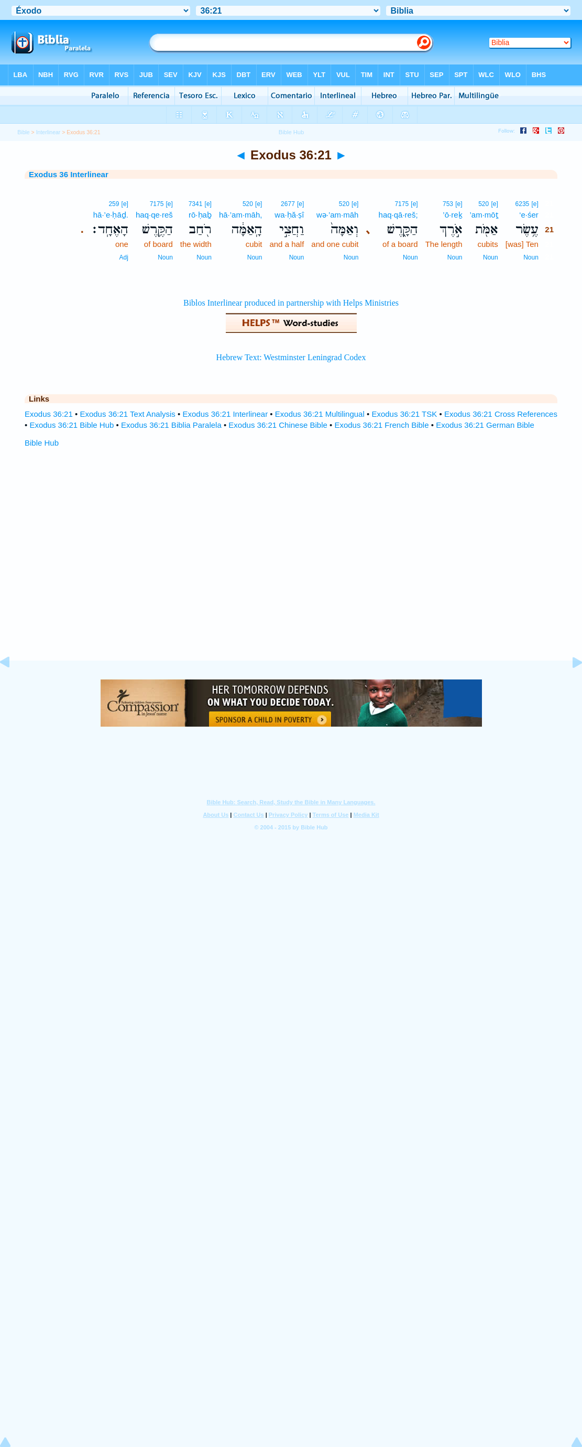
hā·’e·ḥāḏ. (110, 214)
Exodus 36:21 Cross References (500, 413)
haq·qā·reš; (398, 214)
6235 (522, 204)
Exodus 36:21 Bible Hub (71, 424)
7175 (401, 204)
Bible (23, 132)
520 (483, 204)
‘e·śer (529, 214)
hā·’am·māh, (240, 214)
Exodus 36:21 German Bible (485, 424)
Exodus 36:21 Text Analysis (127, 413)
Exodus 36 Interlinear (68, 174)
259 (113, 204)
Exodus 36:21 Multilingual (320, 413)
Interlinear (48, 132)
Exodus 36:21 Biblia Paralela (171, 424)
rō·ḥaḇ (200, 214)
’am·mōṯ (484, 214)
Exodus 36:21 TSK (404, 413)
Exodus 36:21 (49, 413)
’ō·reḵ (452, 214)
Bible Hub (42, 442)
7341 (196, 204)
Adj (123, 257)
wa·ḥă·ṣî (289, 214)
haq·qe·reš (154, 214)
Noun (531, 257)
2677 (288, 204)
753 (448, 204)
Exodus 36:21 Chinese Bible (277, 424)
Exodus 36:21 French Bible (381, 424)
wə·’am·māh (337, 214)
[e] (534, 204)
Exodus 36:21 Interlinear (225, 413)
